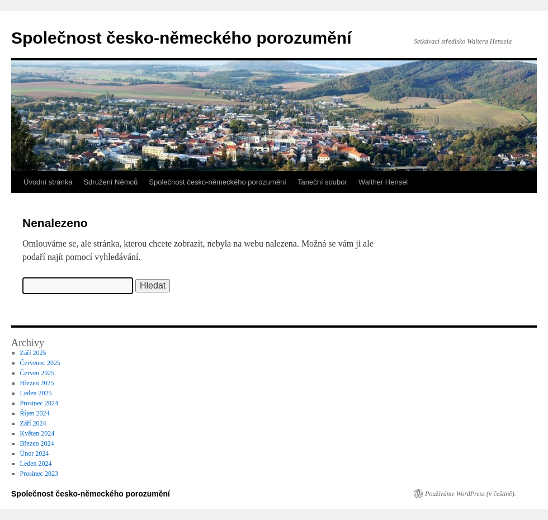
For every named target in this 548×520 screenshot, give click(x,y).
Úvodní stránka (47, 182)
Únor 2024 (34, 453)
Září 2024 (33, 423)
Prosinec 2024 (39, 403)
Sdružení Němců (110, 182)
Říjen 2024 (35, 413)
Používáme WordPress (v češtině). (470, 494)
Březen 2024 (37, 443)
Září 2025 (33, 353)
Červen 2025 (37, 373)
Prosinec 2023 (39, 474)
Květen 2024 (37, 433)
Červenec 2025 (40, 363)
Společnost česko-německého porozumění (181, 38)
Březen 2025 (37, 383)
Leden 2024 (36, 463)
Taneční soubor (322, 182)
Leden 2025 (36, 393)
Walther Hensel (383, 182)
